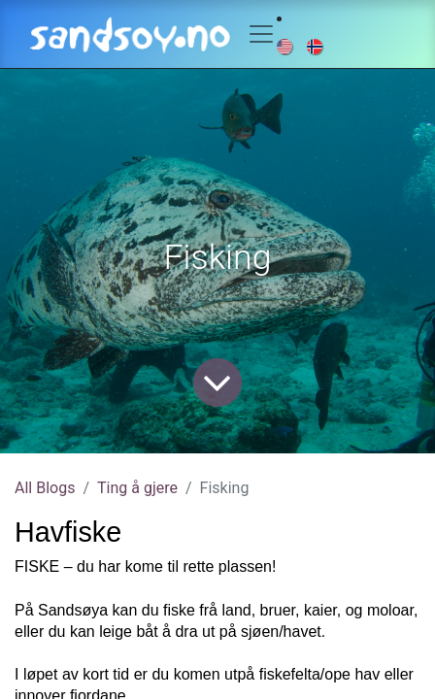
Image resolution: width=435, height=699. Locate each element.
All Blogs (45, 488)
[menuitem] (286, 45)
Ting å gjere (137, 488)
